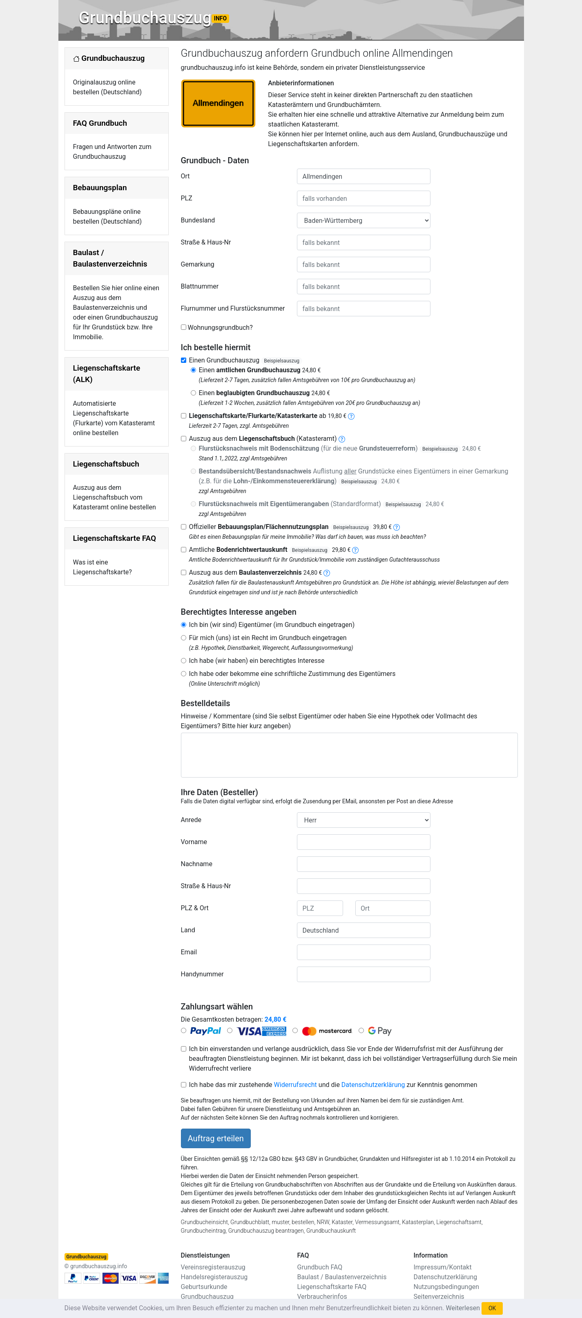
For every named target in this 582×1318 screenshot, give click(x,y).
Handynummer (202, 974)
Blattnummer (200, 286)
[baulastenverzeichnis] (326, 572)
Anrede (191, 820)
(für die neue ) (340, 448)
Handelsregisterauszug (214, 1277)
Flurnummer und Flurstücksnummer (233, 308)
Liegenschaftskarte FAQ (114, 538)
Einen (260, 370)
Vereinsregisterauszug (213, 1267)
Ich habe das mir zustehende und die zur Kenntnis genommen (333, 1085)
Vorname (194, 842)
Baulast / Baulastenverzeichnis (342, 1277)
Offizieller (290, 527)
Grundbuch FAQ (320, 1267)
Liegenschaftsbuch (106, 464)
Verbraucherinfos (322, 1296)
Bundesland (198, 220)
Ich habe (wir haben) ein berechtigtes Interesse (257, 661)
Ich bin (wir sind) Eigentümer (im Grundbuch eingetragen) (272, 625)
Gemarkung (197, 264)
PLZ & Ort (195, 908)
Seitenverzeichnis (439, 1296)
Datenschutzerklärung (373, 1085)
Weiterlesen (463, 1308)
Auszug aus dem (255, 572)
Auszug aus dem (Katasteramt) (263, 438)
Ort (185, 176)
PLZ (186, 198)
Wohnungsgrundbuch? (219, 327)
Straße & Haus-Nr (206, 242)
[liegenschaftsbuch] (342, 438)
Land (188, 930)
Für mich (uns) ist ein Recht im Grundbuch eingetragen (268, 638)
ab (268, 416)
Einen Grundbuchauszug (246, 360)
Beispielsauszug (281, 361)
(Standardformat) (321, 504)
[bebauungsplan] (396, 527)
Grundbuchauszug (154, 17)
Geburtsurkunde (204, 1287)
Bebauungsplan (100, 187)
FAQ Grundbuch (100, 123)
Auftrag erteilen (216, 1138)
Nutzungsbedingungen (446, 1287)
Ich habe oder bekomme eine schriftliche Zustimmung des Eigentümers (292, 674)
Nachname (196, 864)
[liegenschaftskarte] (351, 416)
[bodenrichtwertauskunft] (355, 549)
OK (492, 1308)
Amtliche (270, 549)
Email (189, 952)
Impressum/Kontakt (443, 1267)
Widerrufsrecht (295, 1085)
